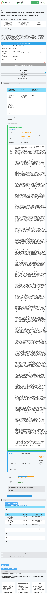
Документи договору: (13, 466)
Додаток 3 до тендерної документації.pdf (10, 529)
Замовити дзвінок (20, 3)
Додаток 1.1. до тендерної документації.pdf (10, 517)
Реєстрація (35, 2)
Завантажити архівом (11, 503)
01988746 (14, 55)
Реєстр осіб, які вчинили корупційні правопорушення (23, 65)
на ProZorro (18, 18)
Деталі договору (12, 469)
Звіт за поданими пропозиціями (9, 568)
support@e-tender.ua (21, 2)
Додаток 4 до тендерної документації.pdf (10, 533)
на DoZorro (23, 18)
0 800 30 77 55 (20, 1)
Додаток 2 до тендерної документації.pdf (10, 525)
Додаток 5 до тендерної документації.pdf (10, 538)
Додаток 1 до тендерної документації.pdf (10, 521)
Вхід (28, 2)
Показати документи (26, 138)
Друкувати (5, 565)
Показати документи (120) (14, 485)
